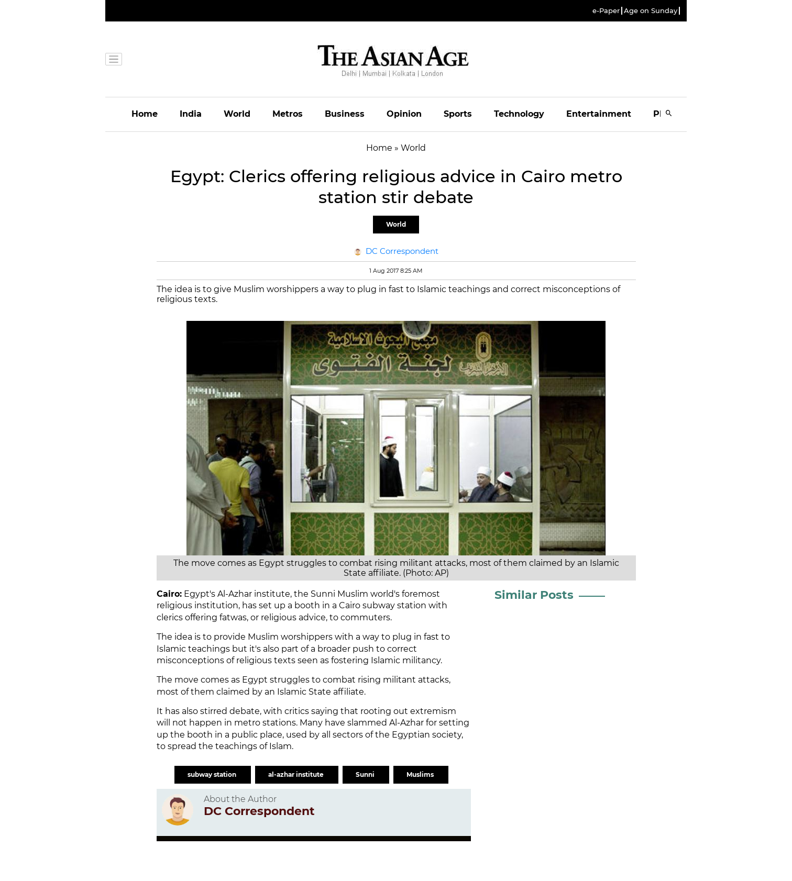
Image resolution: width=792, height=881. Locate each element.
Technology (519, 114)
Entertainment (598, 114)
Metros (287, 114)
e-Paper (606, 11)
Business (345, 114)
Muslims (420, 774)
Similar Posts (534, 595)
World (237, 114)
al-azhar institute (296, 774)
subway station (213, 774)
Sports (458, 114)
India (191, 114)
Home (144, 114)
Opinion (404, 114)
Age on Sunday (650, 11)
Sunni (366, 774)
